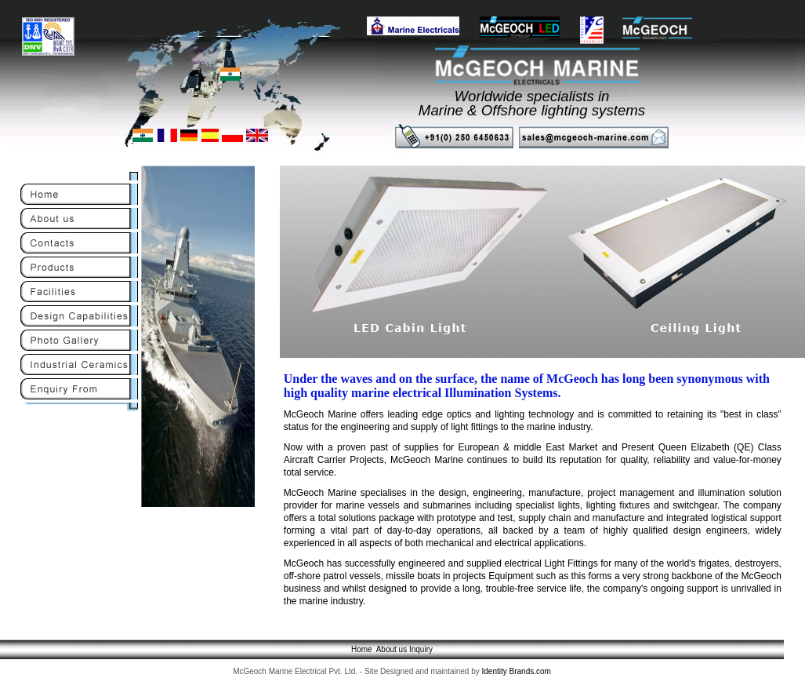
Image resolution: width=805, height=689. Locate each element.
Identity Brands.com (516, 671)
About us (391, 649)
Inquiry (421, 649)
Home (361, 649)
